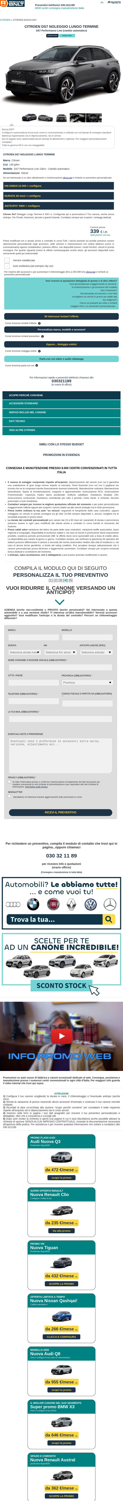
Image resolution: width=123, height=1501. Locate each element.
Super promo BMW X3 (52, 1406)
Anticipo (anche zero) (92, 645)
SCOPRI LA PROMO (61, 1283)
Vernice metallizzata (24, 260)
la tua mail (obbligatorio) (24, 711)
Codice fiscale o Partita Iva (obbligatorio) (87, 695)
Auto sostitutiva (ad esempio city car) (33, 266)
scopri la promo (62, 1177)
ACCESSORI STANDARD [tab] (23, 403)
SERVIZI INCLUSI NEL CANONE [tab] (27, 412)
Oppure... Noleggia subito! (61, 344)
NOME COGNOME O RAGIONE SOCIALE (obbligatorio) (37, 660)
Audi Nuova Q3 (45, 1141)
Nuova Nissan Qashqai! (53, 1300)
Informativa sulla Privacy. (36, 787)
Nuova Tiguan (44, 1247)
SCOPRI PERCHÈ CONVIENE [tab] (26, 395)
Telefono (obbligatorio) (23, 694)
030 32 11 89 (61, 856)
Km (45, 645)
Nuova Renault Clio (49, 1194)
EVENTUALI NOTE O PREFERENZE (25, 734)
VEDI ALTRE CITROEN (22, 430)
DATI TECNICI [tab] (17, 421)
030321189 (61, 381)
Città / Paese (15, 675)
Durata (12, 645)
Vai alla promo (61, 1230)
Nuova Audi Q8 (45, 1353)
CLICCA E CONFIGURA (61, 1336)
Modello (67, 630)
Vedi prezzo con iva (100, 235)
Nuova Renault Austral (52, 1459)
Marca (11, 630)
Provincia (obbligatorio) (77, 675)
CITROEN (5, 20)
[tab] (61, 431)
